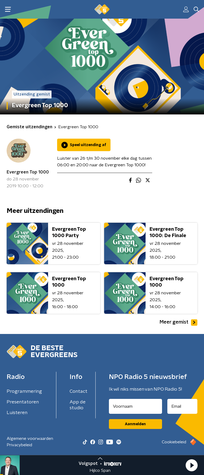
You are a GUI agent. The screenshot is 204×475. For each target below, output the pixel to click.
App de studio (78, 405)
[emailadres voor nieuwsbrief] (182, 406)
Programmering (24, 391)
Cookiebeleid (174, 442)
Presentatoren (23, 402)
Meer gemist (178, 322)
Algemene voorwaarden (30, 438)
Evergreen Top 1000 (28, 172)
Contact (78, 391)
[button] (191, 465)
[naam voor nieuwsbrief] (135, 406)
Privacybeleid (19, 445)
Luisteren (17, 412)
